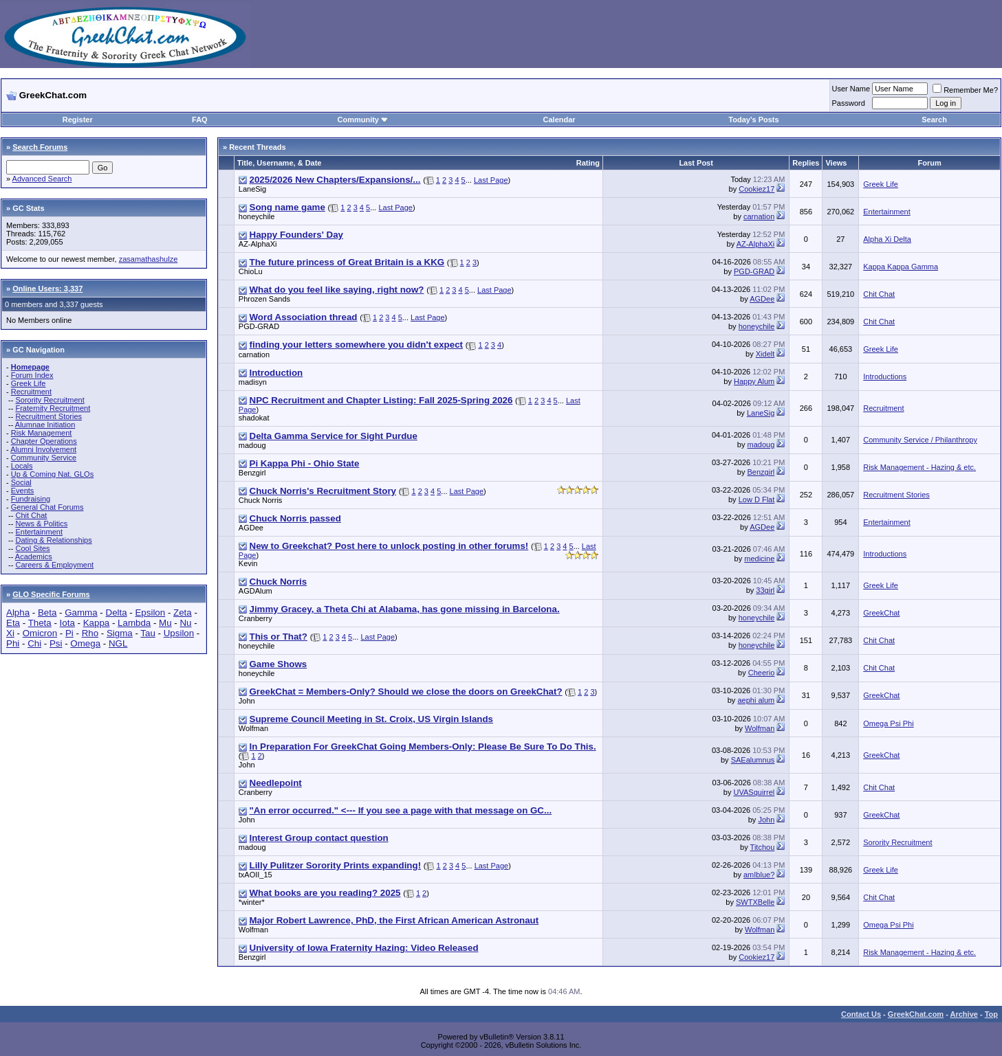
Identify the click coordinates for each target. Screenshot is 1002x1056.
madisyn (253, 382)
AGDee (762, 299)
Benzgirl (252, 473)
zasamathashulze (148, 259)
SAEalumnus (753, 760)
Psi (56, 643)
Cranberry (255, 618)
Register (78, 119)
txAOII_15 (255, 874)
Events (22, 490)
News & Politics (41, 523)
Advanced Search (42, 179)
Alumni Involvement (43, 449)
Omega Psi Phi (888, 723)
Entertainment (38, 532)
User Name (851, 89)
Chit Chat (31, 515)
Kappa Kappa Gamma (900, 266)
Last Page (491, 180)
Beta (47, 612)
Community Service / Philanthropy (920, 440)
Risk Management (41, 433)
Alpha (18, 612)
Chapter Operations (44, 441)
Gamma (81, 612)
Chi (34, 643)
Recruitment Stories (48, 416)
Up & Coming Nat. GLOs (52, 474)
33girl (765, 590)
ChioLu (251, 271)
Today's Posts (753, 119)
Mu (165, 623)
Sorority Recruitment (49, 400)
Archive (964, 1014)
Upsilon (179, 633)
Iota (67, 623)
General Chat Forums (47, 507)
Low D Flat (757, 499)
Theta (40, 623)
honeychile (257, 216)
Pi (69, 633)
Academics (33, 556)
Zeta (182, 612)
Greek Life (28, 383)
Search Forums (39, 147)
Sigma (120, 633)
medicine (759, 558)
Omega (85, 643)
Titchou (762, 847)
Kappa (96, 623)
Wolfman (253, 728)
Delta (116, 612)
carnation (758, 216)
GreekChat (881, 613)
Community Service (43, 457)
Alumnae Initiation (45, 424)
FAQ (200, 119)
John (247, 701)
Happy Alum (754, 381)
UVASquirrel (754, 792)
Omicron (40, 633)
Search (934, 119)
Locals (22, 466)
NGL (118, 643)
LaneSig (252, 189)
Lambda (134, 623)
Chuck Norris (261, 500)
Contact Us (861, 1014)
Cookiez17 (756, 189)
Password (848, 103)
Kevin (248, 563)
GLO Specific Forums (50, 594)
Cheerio (761, 673)
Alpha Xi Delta (887, 239)
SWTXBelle (755, 902)
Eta (13, 623)
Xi (10, 633)
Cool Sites (32, 548)
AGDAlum (255, 591)
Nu (185, 623)
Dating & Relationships (53, 540)
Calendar (559, 119)
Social (21, 482)
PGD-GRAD (754, 271)
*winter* (252, 902)
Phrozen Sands (264, 299)
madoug (252, 445)
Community (363, 119)
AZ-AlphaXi (258, 244)
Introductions (884, 376)
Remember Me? (965, 90)
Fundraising (30, 499)
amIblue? (758, 874)
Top (991, 1014)
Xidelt (765, 354)
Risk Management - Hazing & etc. (919, 467)
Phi (12, 643)
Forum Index (32, 375)
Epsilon (150, 612)
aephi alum (755, 700)
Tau (147, 633)
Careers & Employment (54, 565)
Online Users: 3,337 (47, 288)
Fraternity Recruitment (52, 408)
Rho (90, 633)
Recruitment (31, 391)
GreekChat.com (916, 1014)
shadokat (254, 418)
